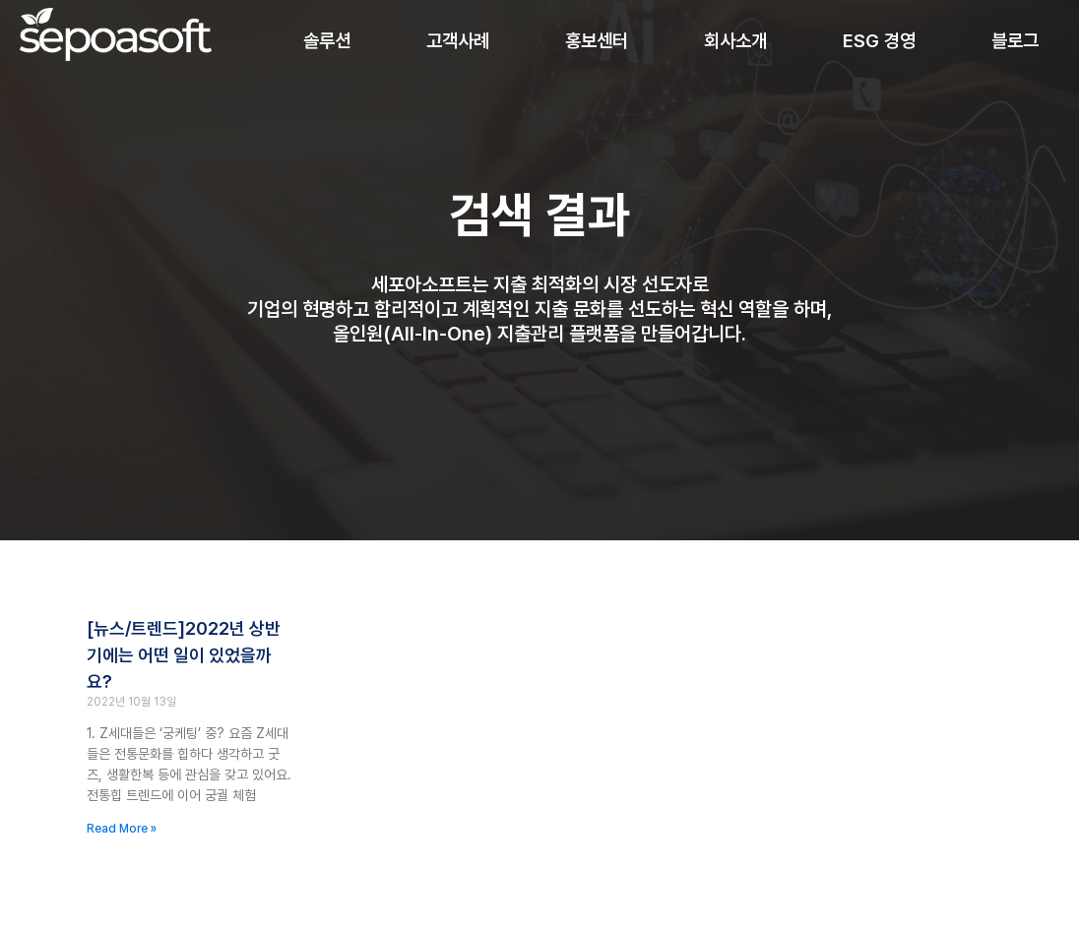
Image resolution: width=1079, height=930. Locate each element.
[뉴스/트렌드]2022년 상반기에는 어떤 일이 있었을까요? (184, 658)
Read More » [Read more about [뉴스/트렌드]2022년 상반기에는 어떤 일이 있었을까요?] (122, 831)
